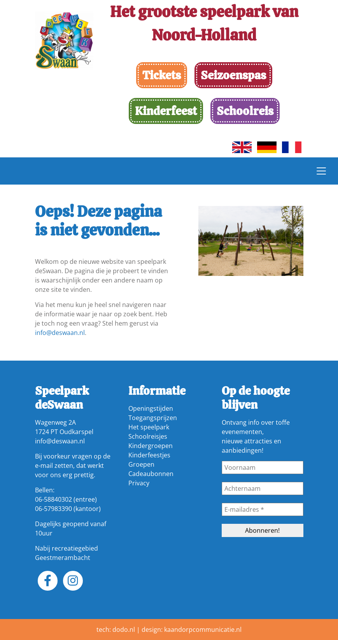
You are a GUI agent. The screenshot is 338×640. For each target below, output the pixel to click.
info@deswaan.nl (60, 332)
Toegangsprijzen (152, 417)
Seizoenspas (233, 75)
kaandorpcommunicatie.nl (203, 629)
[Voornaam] (262, 467)
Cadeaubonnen (150, 473)
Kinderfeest (166, 111)
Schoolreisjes (147, 436)
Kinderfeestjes (149, 455)
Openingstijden (150, 408)
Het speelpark (148, 427)
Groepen (141, 464)
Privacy (138, 483)
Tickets (161, 75)
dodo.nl (123, 629)
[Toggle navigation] (321, 171)
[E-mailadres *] (262, 509)
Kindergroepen (150, 445)
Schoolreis (245, 111)
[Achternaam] (262, 488)
